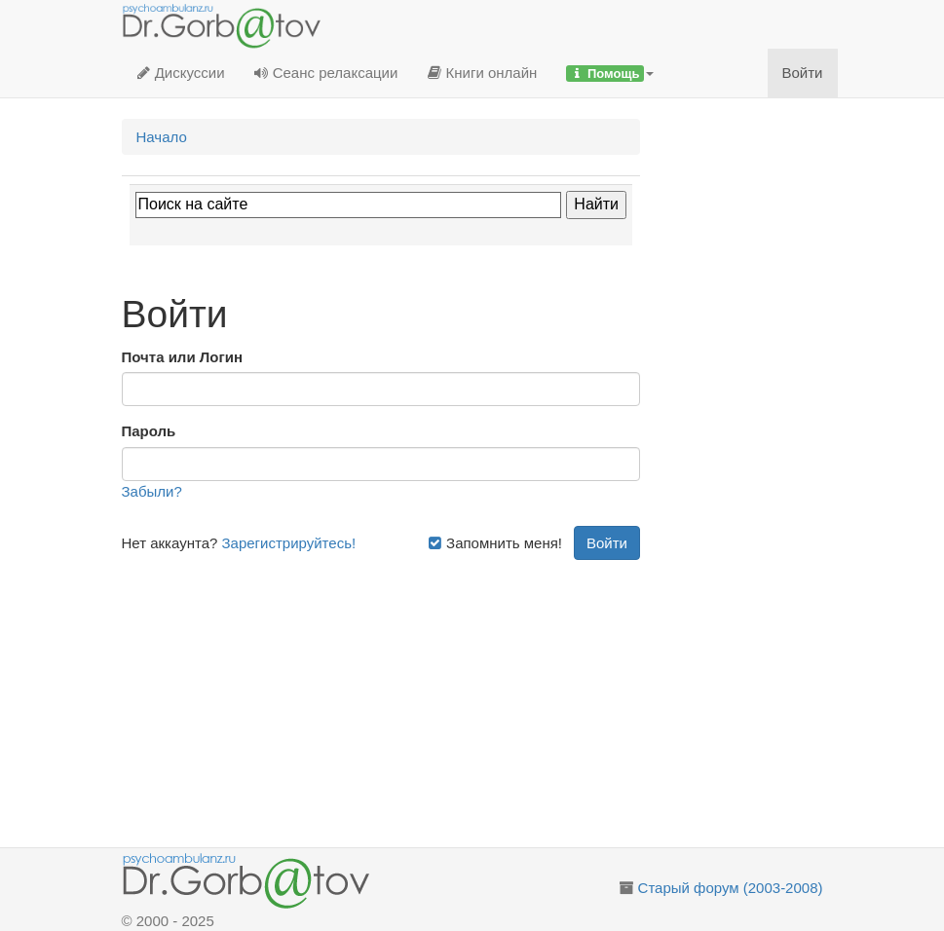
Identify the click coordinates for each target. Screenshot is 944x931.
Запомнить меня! (495, 543)
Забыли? (152, 491)
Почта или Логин (183, 357)
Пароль (149, 431)
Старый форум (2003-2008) (730, 887)
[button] (609, 73)
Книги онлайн (482, 72)
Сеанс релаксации (326, 72)
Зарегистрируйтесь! (289, 543)
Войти (802, 72)
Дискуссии (180, 72)
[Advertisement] (381, 696)
